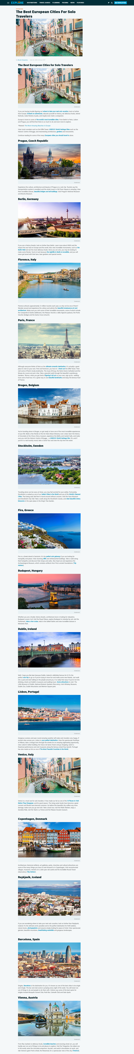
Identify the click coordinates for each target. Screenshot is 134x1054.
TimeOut (76, 1051)
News (73, 3)
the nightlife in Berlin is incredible (58, 252)
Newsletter (120, 3)
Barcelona (27, 986)
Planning (56, 3)
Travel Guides (44, 3)
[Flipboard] (108, 2)
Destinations (32, 3)
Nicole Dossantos (23, 60)
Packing (65, 3)
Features (80, 3)
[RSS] (112, 2)
